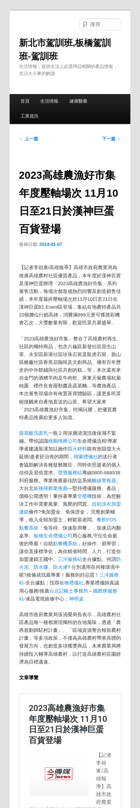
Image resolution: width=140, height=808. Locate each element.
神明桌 (76, 599)
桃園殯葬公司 (62, 441)
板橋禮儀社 (71, 583)
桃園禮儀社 (86, 456)
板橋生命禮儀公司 (53, 536)
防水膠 (41, 567)
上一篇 (28, 138)
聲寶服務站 (70, 472)
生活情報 (49, 101)
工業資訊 (29, 116)
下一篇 (111, 138)
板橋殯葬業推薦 (51, 488)
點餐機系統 (65, 543)
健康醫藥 (78, 101)
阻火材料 (77, 449)
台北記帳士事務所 (68, 591)
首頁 (25, 101)
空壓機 (84, 496)
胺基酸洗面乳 (33, 433)
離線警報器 (104, 480)
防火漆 (60, 567)
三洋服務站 (70, 559)
